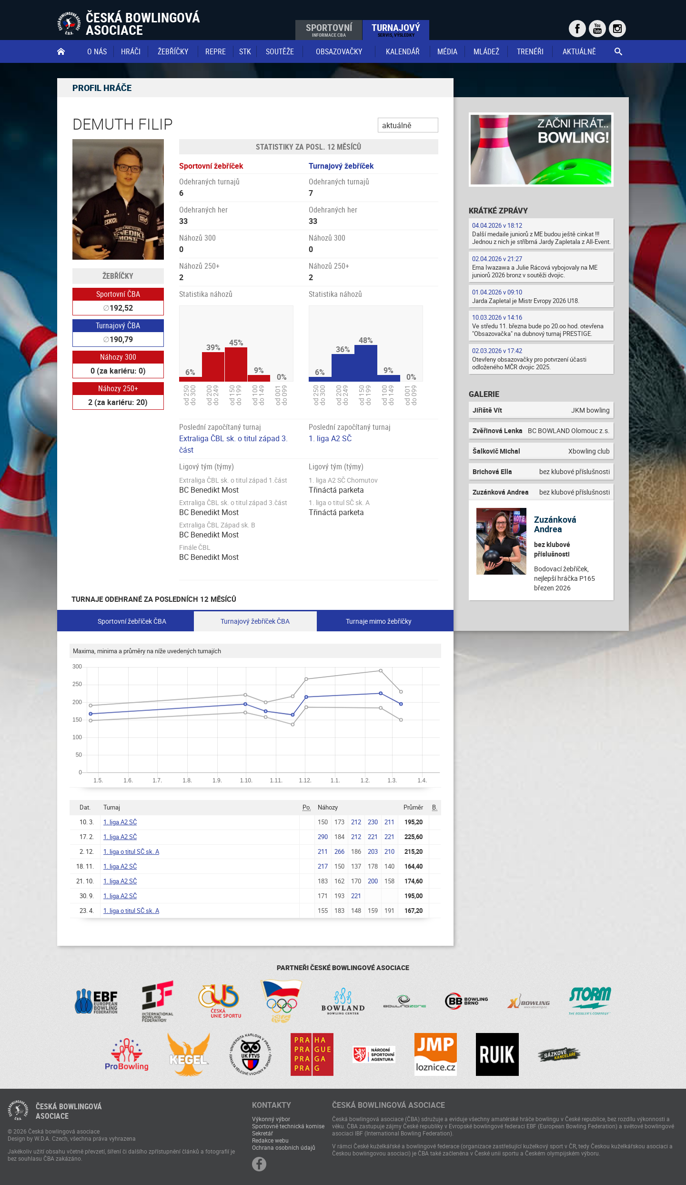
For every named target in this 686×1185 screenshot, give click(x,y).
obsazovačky (339, 51)
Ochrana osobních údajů (283, 1147)
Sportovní (329, 29)
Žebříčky (173, 51)
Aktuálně (579, 51)
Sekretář (262, 1133)
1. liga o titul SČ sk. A (131, 851)
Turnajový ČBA (118, 325)
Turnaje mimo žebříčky (379, 621)
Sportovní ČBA (118, 294)
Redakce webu (270, 1140)
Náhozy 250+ (118, 388)
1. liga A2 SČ (330, 438)
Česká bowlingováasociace (69, 1111)
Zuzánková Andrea (555, 524)
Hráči (131, 51)
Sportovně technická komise (288, 1126)
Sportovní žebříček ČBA (132, 621)
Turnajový (396, 29)
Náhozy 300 (118, 357)
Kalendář (403, 51)
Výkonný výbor (271, 1119)
